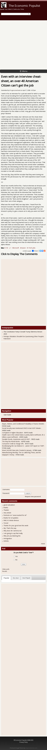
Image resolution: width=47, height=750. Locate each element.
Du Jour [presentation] (16, 578)
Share (35, 251)
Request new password (33, 496)
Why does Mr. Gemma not (13, 531)
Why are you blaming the (12, 536)
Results (4, 571)
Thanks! (6, 510)
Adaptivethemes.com (31, 748)
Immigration (8, 538)
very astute (7, 513)
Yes (16, 556)
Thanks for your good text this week (16, 526)
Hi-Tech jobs (31, 248)
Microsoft (15, 248)
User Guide (7, 415)
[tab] (6, 578)
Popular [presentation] (6, 578)
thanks (6, 508)
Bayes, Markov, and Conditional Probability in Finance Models (23, 424)
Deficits (6, 541)
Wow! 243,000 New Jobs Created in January (17, 450)
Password (6, 493)
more (43, 544)
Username (6, 489)
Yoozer (6, 523)
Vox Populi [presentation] (26, 578)
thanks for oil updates (11, 518)
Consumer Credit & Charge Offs (13, 444)
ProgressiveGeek (15, 90)
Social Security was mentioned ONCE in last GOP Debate (21, 428)
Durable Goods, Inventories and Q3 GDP (16, 439)
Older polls (5, 569)
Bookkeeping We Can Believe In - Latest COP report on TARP (23, 446)
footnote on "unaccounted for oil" (15, 515)
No (16, 560)
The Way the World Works (11, 441)
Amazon (23, 248)
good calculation (9, 505)
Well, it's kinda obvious (11, 520)
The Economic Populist (24, 6)
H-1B (6, 248)
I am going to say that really (13, 533)
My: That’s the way (10, 528)
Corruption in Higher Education (12, 433)
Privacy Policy (23, 742)
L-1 (10, 248)
